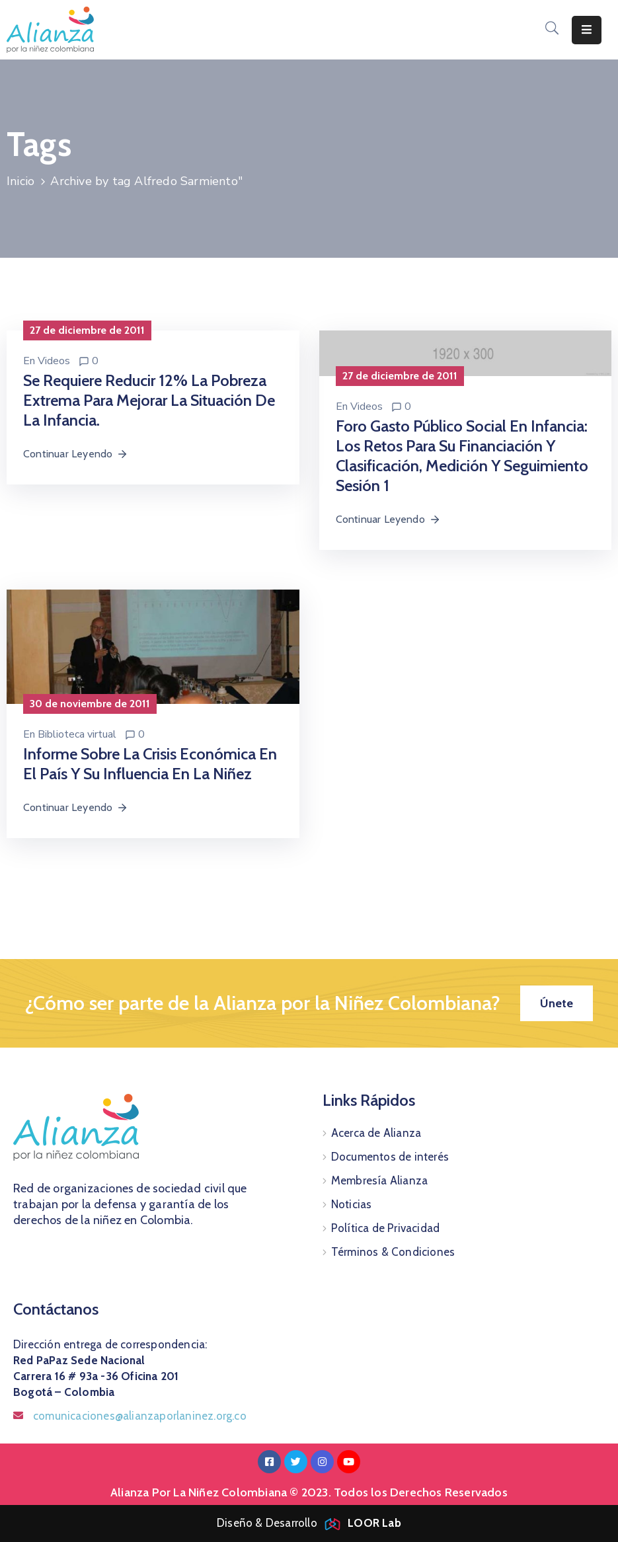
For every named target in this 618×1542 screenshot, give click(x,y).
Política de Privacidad (385, 1228)
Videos (54, 361)
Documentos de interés (390, 1156)
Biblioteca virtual (77, 734)
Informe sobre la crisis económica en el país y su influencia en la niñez (150, 763)
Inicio (20, 181)
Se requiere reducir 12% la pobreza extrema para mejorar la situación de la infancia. (149, 400)
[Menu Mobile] (586, 30)
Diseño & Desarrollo (309, 1522)
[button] (556, 1003)
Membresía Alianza (379, 1180)
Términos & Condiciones (393, 1251)
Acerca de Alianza (376, 1132)
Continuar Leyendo (75, 453)
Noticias (351, 1204)
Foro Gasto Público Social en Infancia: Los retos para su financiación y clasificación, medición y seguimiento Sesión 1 (462, 455)
